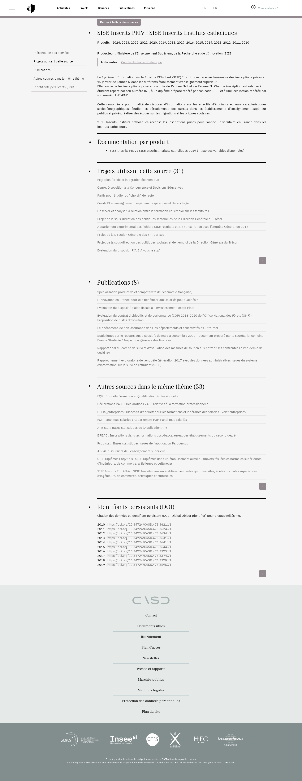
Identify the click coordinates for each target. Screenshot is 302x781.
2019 (162, 42)
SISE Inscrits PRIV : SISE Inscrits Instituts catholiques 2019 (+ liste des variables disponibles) (177, 151)
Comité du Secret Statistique (141, 62)
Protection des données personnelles (151, 701)
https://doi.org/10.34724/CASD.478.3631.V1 (139, 538)
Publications (126, 8)
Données (103, 8)
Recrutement (151, 637)
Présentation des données (51, 53)
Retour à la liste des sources (119, 22)
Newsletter (151, 658)
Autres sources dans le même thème (59, 78)
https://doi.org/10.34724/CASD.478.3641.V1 (139, 542)
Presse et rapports (151, 669)
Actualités (63, 8)
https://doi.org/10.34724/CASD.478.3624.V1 (139, 529)
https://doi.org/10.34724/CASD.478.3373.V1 (139, 551)
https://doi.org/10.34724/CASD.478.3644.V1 (139, 547)
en (204, 8)
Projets (83, 8)
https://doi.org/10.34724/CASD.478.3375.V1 (139, 560)
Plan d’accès (151, 647)
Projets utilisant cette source (53, 61)
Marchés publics (151, 679)
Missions (149, 8)
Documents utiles (151, 626)
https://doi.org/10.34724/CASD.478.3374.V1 (139, 556)
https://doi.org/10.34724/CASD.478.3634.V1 (139, 533)
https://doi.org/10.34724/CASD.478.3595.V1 (139, 565)
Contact (151, 615)
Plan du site (151, 711)
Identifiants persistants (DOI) (54, 87)
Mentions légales (151, 690)
